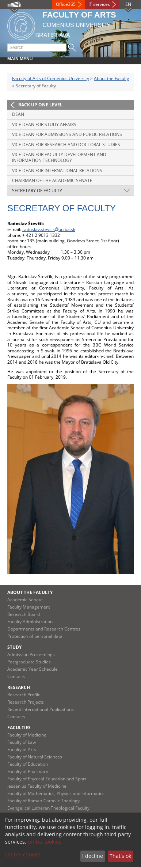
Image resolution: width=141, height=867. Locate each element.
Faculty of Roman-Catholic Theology (43, 801)
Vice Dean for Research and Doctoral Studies (66, 144)
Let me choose (22, 854)
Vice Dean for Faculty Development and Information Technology (59, 157)
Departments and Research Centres (43, 629)
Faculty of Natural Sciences (34, 757)
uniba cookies (44, 841)
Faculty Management (28, 607)
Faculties (19, 727)
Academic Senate (25, 600)
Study (14, 647)
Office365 (66, 4)
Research (18, 687)
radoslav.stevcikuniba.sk (48, 229)
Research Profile (24, 695)
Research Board (23, 614)
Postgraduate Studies (29, 662)
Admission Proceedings (31, 654)
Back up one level (40, 105)
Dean (18, 114)
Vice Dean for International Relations (57, 170)
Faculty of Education (27, 764)
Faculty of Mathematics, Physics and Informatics (55, 793)
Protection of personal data (34, 636)
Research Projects (25, 702)
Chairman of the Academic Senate (52, 180)
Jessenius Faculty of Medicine (36, 786)
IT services (99, 4)
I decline (92, 855)
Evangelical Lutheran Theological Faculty (48, 808)
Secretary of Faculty (37, 191)
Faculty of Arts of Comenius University (50, 78)
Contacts (16, 676)
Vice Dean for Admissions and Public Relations (67, 134)
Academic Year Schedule (32, 669)
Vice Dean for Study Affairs (44, 124)
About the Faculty (111, 78)
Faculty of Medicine (26, 735)
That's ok (120, 855)
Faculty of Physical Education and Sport (46, 779)
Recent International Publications (40, 709)
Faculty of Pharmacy (27, 771)
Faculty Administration (30, 621)
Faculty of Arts (21, 749)
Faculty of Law (21, 742)
